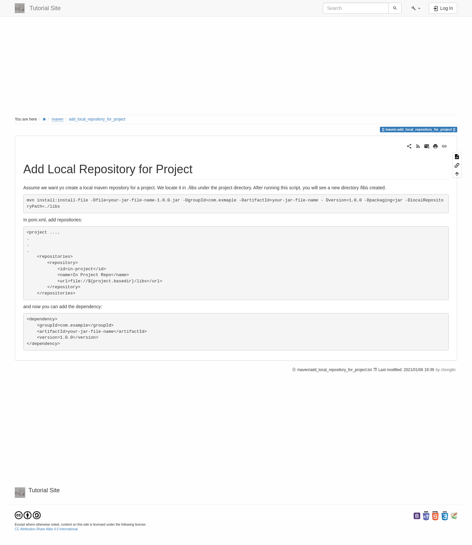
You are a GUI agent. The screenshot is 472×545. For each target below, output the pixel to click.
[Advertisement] (211, 67)
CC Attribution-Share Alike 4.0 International (46, 529)
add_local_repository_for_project (97, 119)
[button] (415, 8)
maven (58, 119)
